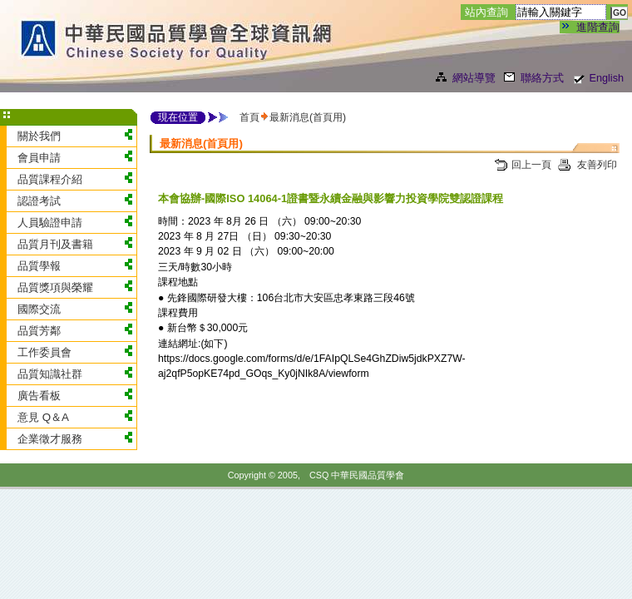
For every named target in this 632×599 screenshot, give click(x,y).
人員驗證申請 (49, 222)
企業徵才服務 (49, 439)
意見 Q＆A (43, 417)
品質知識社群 (49, 374)
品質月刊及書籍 (55, 244)
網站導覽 (474, 78)
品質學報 (39, 266)
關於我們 (39, 136)
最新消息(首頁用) (307, 117)
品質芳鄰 (39, 330)
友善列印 (596, 165)
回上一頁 (531, 165)
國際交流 (39, 309)
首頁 (249, 117)
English (606, 78)
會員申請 (39, 157)
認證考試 (39, 201)
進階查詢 (598, 27)
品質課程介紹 (49, 179)
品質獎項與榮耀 (55, 287)
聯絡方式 (542, 78)
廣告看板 (39, 395)
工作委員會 (44, 352)
